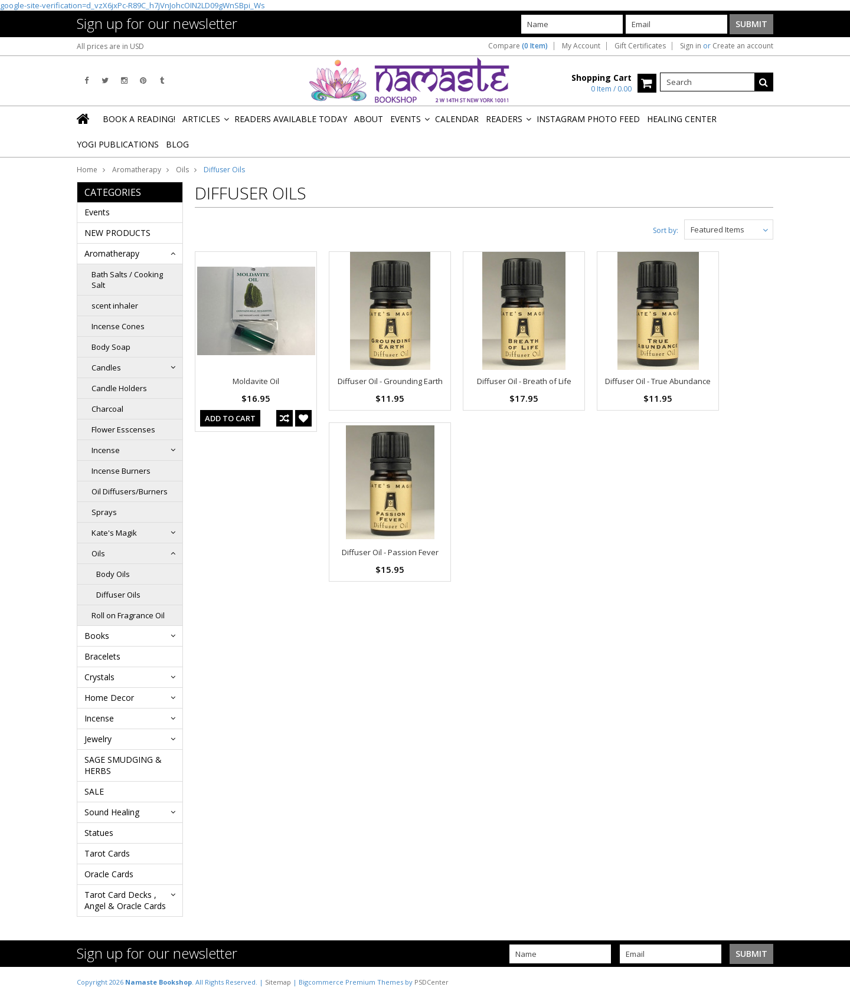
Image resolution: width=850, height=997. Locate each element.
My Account (581, 46)
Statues (98, 832)
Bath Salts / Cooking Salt (127, 279)
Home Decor (109, 697)
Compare (518, 46)
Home (87, 170)
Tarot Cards (107, 853)
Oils (182, 170)
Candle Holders (119, 388)
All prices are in (110, 46)
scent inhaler (114, 305)
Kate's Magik (114, 532)
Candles (106, 367)
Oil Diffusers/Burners (129, 491)
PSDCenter (431, 982)
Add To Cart (230, 418)
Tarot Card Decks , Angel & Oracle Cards (125, 900)
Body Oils (113, 574)
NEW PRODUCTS (117, 232)
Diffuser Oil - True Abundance (658, 381)
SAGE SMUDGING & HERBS (123, 765)
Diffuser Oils (118, 594)
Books (96, 635)
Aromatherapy (136, 170)
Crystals (99, 677)
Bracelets (102, 656)
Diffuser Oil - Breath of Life (524, 381)
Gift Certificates (640, 46)
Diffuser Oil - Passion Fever (390, 552)
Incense (105, 450)
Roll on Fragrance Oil (128, 615)
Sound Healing (111, 812)
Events (97, 212)
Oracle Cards (108, 874)
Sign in (690, 46)
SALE (94, 791)
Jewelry (98, 739)
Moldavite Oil (256, 381)
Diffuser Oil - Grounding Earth (390, 381)
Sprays (104, 512)
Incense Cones (118, 326)
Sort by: (665, 230)
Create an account (742, 46)
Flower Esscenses (123, 429)
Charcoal (107, 409)
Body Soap (110, 347)
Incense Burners (121, 470)
